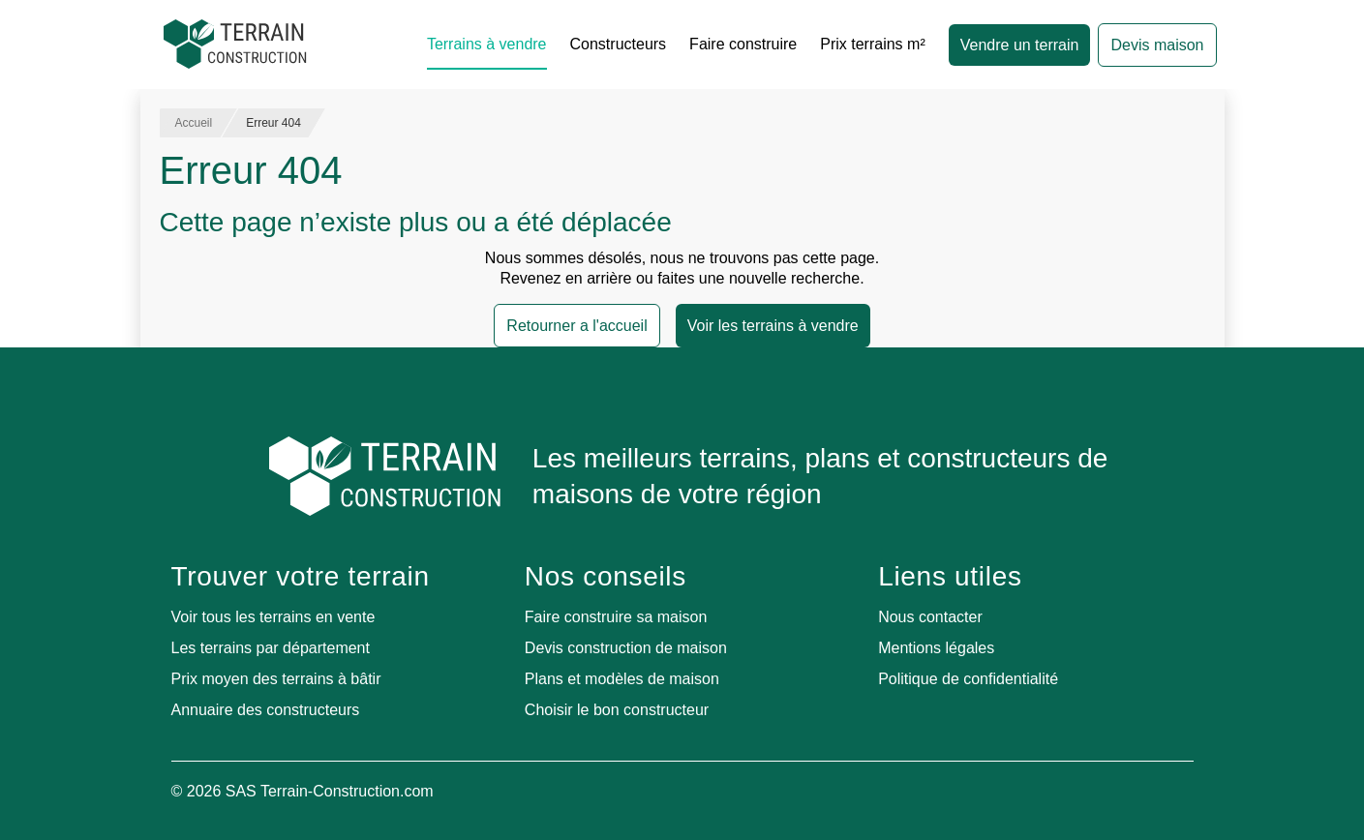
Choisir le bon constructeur (617, 710)
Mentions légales (936, 648)
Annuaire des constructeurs (265, 710)
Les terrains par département (270, 648)
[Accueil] (235, 44)
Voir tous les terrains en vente (273, 617)
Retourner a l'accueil (576, 325)
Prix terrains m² (872, 44)
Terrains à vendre (487, 44)
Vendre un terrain (1019, 45)
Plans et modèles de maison (622, 679)
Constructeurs (618, 44)
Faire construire (743, 44)
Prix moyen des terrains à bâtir (276, 679)
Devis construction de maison (626, 648)
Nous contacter (930, 617)
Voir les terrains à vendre (773, 325)
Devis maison (1156, 45)
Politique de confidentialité (968, 679)
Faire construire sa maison (616, 617)
